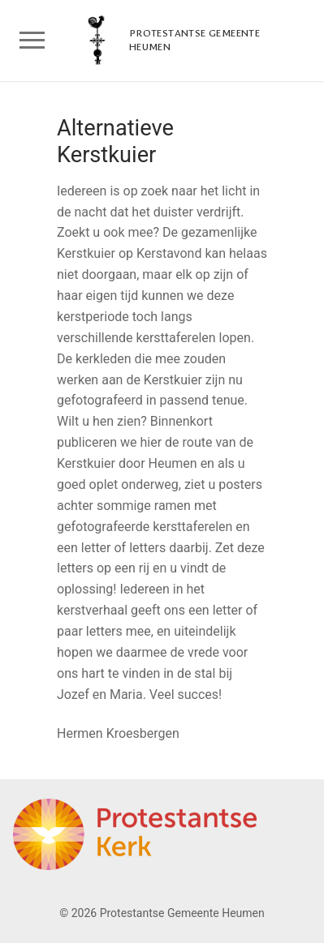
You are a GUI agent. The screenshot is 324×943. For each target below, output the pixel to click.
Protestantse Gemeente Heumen (194, 40)
